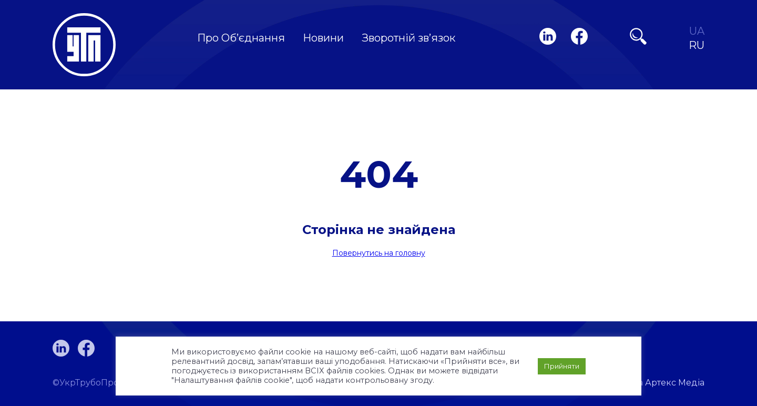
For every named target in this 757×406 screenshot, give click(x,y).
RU (696, 45)
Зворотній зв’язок (408, 38)
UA (696, 31)
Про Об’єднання (241, 38)
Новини (323, 38)
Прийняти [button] (561, 366)
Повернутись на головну (378, 253)
